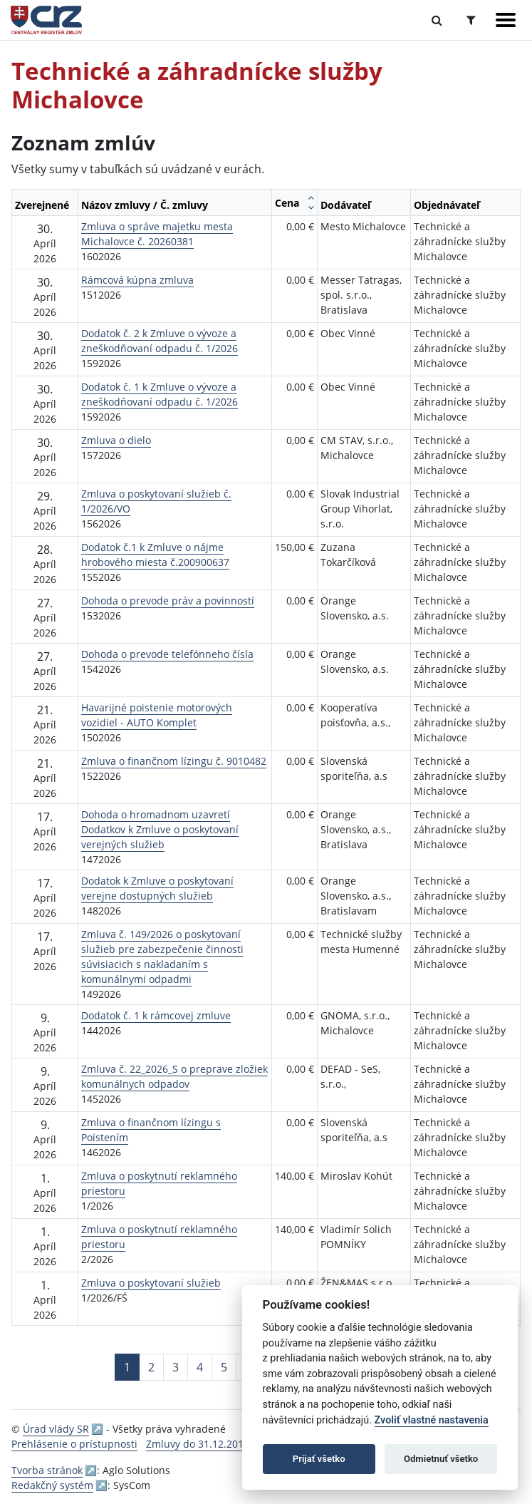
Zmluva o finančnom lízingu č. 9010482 (173, 761)
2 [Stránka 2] (151, 1367)
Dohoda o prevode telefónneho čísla (167, 654)
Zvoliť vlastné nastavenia (432, 1420)
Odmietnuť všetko (441, 1458)
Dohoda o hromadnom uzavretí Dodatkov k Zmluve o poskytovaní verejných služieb (160, 829)
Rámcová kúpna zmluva (137, 280)
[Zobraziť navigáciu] (506, 20)
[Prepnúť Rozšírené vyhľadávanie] (471, 20)
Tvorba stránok (47, 1470)
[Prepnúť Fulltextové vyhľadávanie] (437, 20)
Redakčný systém (52, 1485)
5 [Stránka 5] (224, 1367)
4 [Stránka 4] (200, 1367)
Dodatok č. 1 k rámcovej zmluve (156, 1015)
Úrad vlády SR (56, 1429)
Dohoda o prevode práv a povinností (167, 600)
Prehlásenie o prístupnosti (74, 1444)
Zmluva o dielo (116, 440)
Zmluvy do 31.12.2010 (197, 1444)
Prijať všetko (319, 1458)
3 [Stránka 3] (175, 1367)
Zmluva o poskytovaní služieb (151, 1282)
